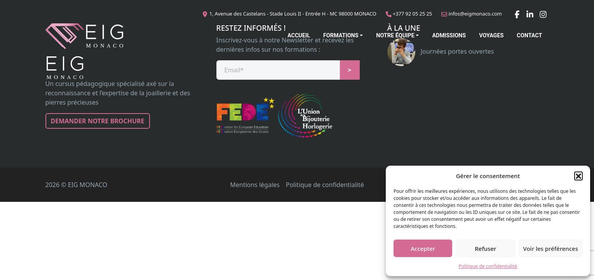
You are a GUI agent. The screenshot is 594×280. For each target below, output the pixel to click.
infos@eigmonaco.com (475, 13)
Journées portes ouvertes (440, 51)
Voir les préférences (550, 248)
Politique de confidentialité (488, 266)
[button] (578, 176)
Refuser (485, 248)
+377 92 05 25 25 (412, 13)
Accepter (423, 248)
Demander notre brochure (98, 121)
